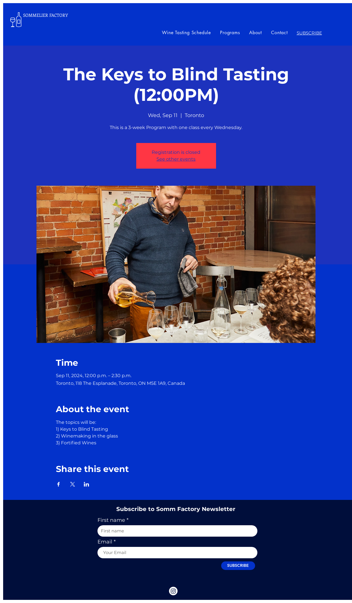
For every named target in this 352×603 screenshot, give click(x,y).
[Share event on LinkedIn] (86, 484)
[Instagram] (173, 591)
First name (111, 520)
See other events (176, 159)
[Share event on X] (72, 484)
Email (104, 541)
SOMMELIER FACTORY (45, 15)
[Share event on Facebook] (58, 484)
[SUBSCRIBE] (238, 565)
